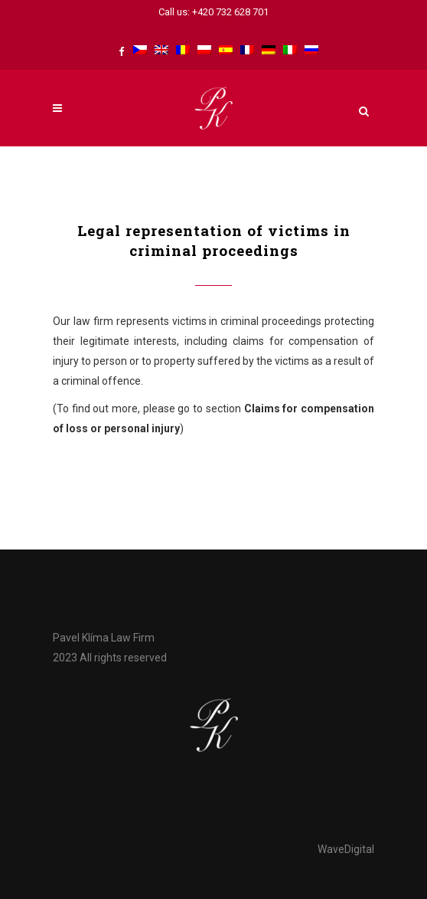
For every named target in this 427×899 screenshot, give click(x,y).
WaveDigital (346, 849)
